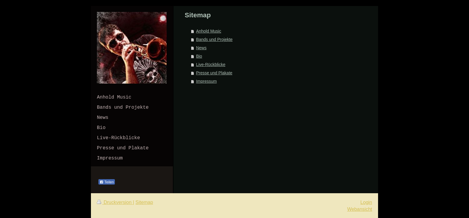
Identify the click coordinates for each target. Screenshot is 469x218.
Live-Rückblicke (210, 64)
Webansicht (359, 209)
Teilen (107, 182)
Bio (199, 56)
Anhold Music (208, 31)
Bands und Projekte (214, 39)
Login (366, 202)
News (201, 47)
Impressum (206, 81)
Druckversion (115, 202)
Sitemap (144, 202)
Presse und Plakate (214, 72)
